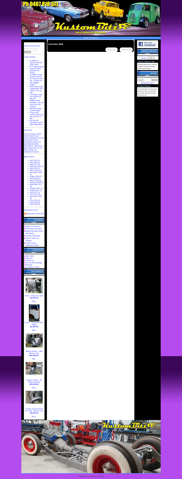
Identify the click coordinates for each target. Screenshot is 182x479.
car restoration (31, 141)
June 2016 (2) (35, 200)
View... (34, 301)
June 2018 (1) (35, 178)
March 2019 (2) (35, 170)
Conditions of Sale (32, 267)
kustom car (37, 142)
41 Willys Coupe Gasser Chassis (36, 76)
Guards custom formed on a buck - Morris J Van (34, 410)
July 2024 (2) (35, 160)
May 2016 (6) (35, 202)
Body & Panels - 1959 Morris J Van (34, 352)
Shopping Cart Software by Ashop (91, 476)
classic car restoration (30, 151)
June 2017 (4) (35, 194)
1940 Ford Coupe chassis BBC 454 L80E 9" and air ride (36, 90)
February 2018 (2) (37, 182)
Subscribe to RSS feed (35, 214)
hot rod (36, 136)
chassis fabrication (31, 138)
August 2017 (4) (36, 190)
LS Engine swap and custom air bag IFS (36, 97)
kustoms (36, 152)
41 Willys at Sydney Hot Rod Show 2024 (36, 63)
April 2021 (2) (35, 164)
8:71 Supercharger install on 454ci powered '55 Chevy (37, 70)
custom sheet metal (33, 135)
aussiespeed (29, 144)
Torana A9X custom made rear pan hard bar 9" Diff (37, 116)
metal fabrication (31, 145)
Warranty (28, 265)
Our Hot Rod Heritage (33, 263)
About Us (28, 258)
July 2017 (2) (35, 192)
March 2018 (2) (35, 180)
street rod (31, 140)
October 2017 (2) (36, 188)
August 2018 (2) (36, 176)
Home (86, 38)
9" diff (34, 146)
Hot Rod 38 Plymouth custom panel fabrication (36, 123)
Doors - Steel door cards (34, 296)
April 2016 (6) (35, 204)
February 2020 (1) (37, 166)
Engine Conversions (33, 226)
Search (154, 80)
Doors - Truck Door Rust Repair (34, 324)
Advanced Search (147, 83)
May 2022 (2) (35, 162)
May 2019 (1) (35, 168)
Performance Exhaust (33, 229)
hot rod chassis (30, 134)
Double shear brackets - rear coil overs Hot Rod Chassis (37, 104)
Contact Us (94, 38)
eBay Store (29, 256)
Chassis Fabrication (32, 236)
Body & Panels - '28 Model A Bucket (34, 381)
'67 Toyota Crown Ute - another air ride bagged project (36, 82)
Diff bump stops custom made (36, 110)
